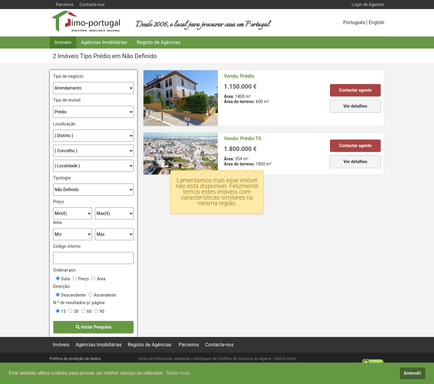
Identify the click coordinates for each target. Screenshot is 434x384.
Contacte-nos (92, 4)
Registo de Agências (159, 42)
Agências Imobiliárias (104, 42)
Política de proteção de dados (75, 358)
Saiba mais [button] (178, 373)
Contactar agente (355, 90)
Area (57, 222)
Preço (58, 201)
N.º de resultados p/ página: (79, 302)
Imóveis (63, 42)
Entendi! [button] (412, 373)
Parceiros (65, 4)
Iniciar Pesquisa (93, 327)
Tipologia (62, 177)
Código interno (66, 246)
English (376, 22)
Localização (64, 123)
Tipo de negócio (68, 76)
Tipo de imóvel (66, 100)
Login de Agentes (368, 4)
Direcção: (62, 286)
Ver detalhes (355, 106)
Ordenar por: (64, 270)
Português (354, 22)
